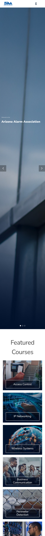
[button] (3, 168)
